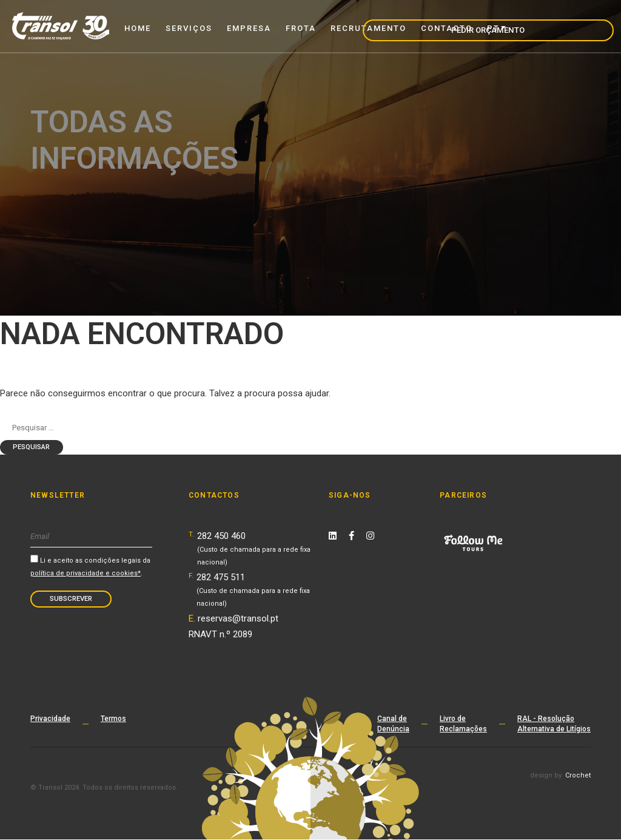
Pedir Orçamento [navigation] (560, 25)
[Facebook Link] (351, 537)
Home (137, 28)
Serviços (189, 28)
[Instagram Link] (370, 537)
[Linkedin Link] (333, 537)
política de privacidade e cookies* (85, 574)
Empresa (249, 28)
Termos (113, 720)
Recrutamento (368, 28)
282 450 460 (253, 549)
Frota (301, 28)
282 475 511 (253, 591)
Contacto (446, 28)
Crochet (578, 777)
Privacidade (50, 720)
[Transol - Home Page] (60, 26)
